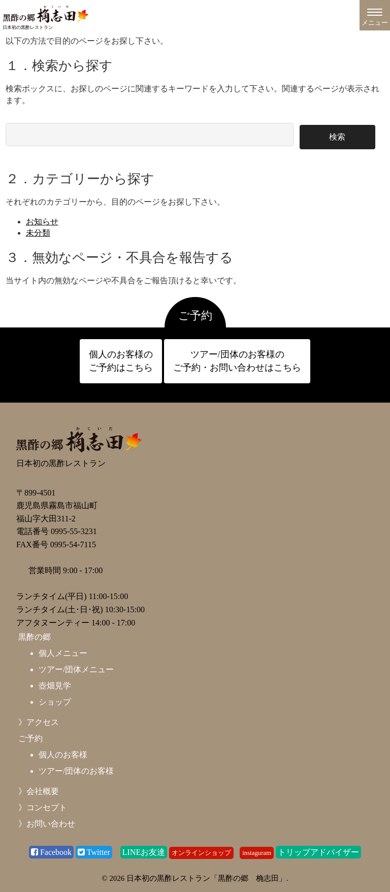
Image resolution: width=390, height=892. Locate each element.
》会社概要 (38, 791)
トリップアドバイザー (318, 852)
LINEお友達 (143, 852)
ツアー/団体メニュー (76, 669)
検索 (337, 137)
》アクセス (38, 722)
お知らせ (42, 221)
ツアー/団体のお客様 (76, 771)
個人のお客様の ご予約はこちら (121, 360)
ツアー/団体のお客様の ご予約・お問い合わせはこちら (237, 360)
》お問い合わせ (46, 823)
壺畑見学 (55, 685)
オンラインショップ (201, 852)
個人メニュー (63, 653)
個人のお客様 (63, 754)
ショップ (55, 702)
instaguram (256, 852)
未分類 (38, 232)
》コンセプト (42, 807)
